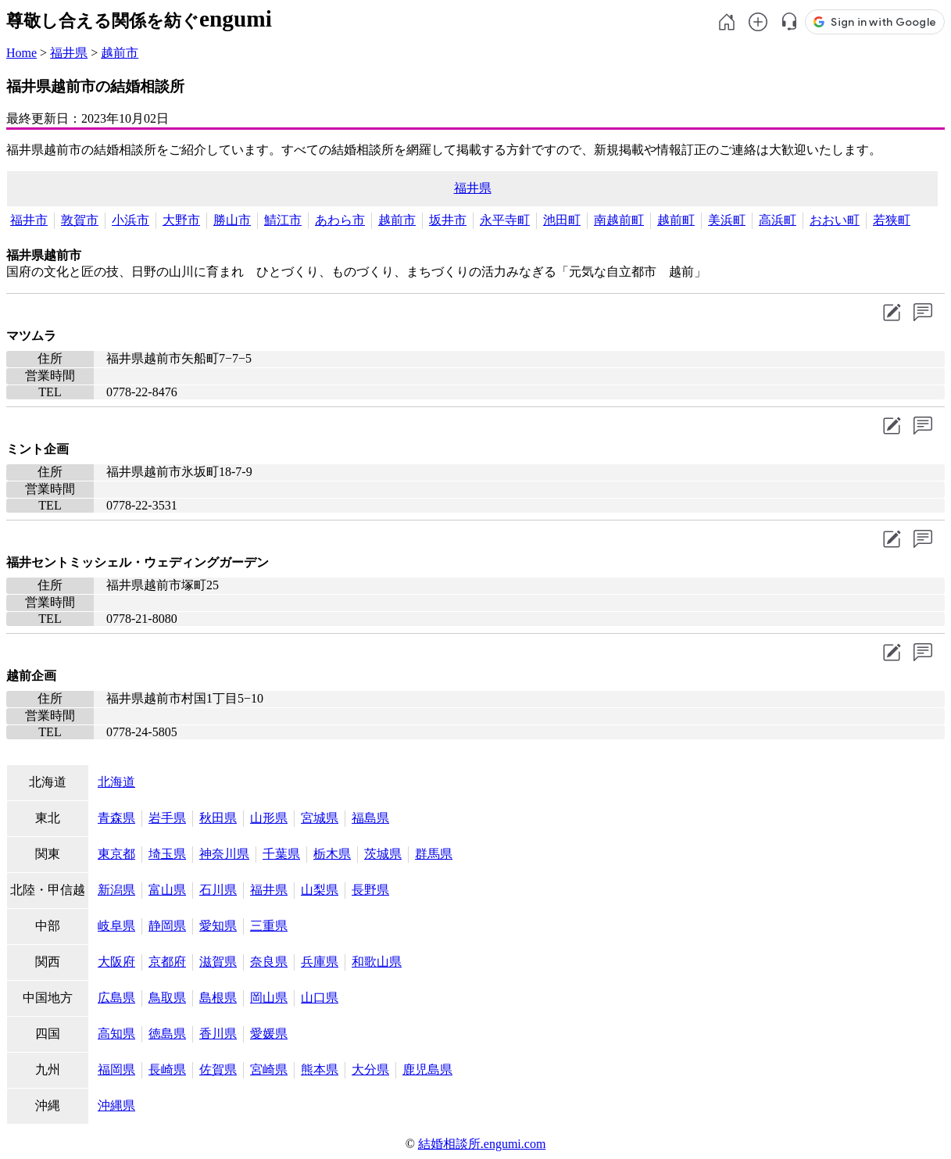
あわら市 (340, 220)
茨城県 (383, 853)
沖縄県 (116, 1105)
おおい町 (835, 220)
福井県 (69, 52)
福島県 (370, 818)
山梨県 (319, 889)
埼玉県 (167, 853)
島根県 (218, 997)
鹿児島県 (427, 1069)
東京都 (116, 853)
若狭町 (891, 220)
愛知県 (218, 925)
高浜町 (777, 220)
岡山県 (269, 997)
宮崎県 (269, 1069)
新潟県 (116, 889)
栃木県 (332, 853)
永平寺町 (505, 220)
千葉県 (281, 853)
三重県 (269, 925)
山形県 (269, 818)
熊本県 (319, 1069)
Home (21, 52)
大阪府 (116, 961)
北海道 (116, 782)
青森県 (116, 818)
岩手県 (167, 818)
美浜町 (726, 220)
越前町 (676, 220)
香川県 (218, 1033)
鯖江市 (283, 220)
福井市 (29, 220)
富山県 (167, 889)
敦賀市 (79, 220)
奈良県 (269, 961)
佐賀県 (218, 1069)
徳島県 (167, 1033)
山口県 (319, 997)
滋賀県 (218, 961)
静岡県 (167, 925)
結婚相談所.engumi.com (482, 1143)
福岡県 (116, 1069)
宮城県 (319, 818)
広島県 (116, 997)
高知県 (116, 1033)
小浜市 (130, 220)
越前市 (119, 52)
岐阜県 (116, 925)
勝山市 (232, 220)
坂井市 (448, 220)
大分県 (370, 1069)
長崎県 (167, 1069)
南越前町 (619, 220)
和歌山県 (377, 961)
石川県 (218, 889)
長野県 (370, 889)
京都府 (167, 961)
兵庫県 (319, 961)
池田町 (562, 220)
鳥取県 (167, 997)
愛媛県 (269, 1033)
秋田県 (218, 818)
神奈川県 (224, 853)
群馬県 (433, 853)
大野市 (181, 220)
